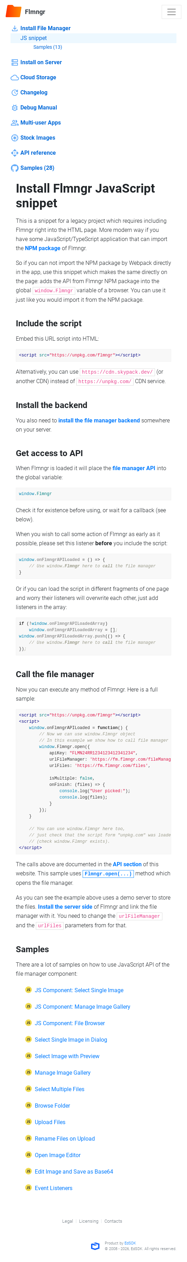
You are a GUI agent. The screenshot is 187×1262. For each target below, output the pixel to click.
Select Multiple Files (59, 1089)
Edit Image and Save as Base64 (74, 1171)
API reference (33, 153)
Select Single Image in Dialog (71, 1039)
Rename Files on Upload (65, 1138)
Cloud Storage (33, 77)
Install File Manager (41, 28)
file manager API (133, 468)
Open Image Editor (57, 1155)
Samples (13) (43, 48)
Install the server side (65, 906)
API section (127, 864)
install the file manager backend (99, 420)
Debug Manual (34, 108)
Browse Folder (52, 1105)
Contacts (113, 1221)
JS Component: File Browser (70, 1023)
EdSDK (130, 1243)
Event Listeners (53, 1188)
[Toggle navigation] (171, 12)
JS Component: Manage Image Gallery (82, 1006)
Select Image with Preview (67, 1056)
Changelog (29, 92)
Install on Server (36, 62)
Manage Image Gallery (63, 1072)
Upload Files (50, 1122)
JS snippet (29, 38)
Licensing (88, 1221)
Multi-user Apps (36, 123)
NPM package (42, 248)
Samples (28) (32, 168)
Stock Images (33, 138)
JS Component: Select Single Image (79, 990)
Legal (67, 1221)
